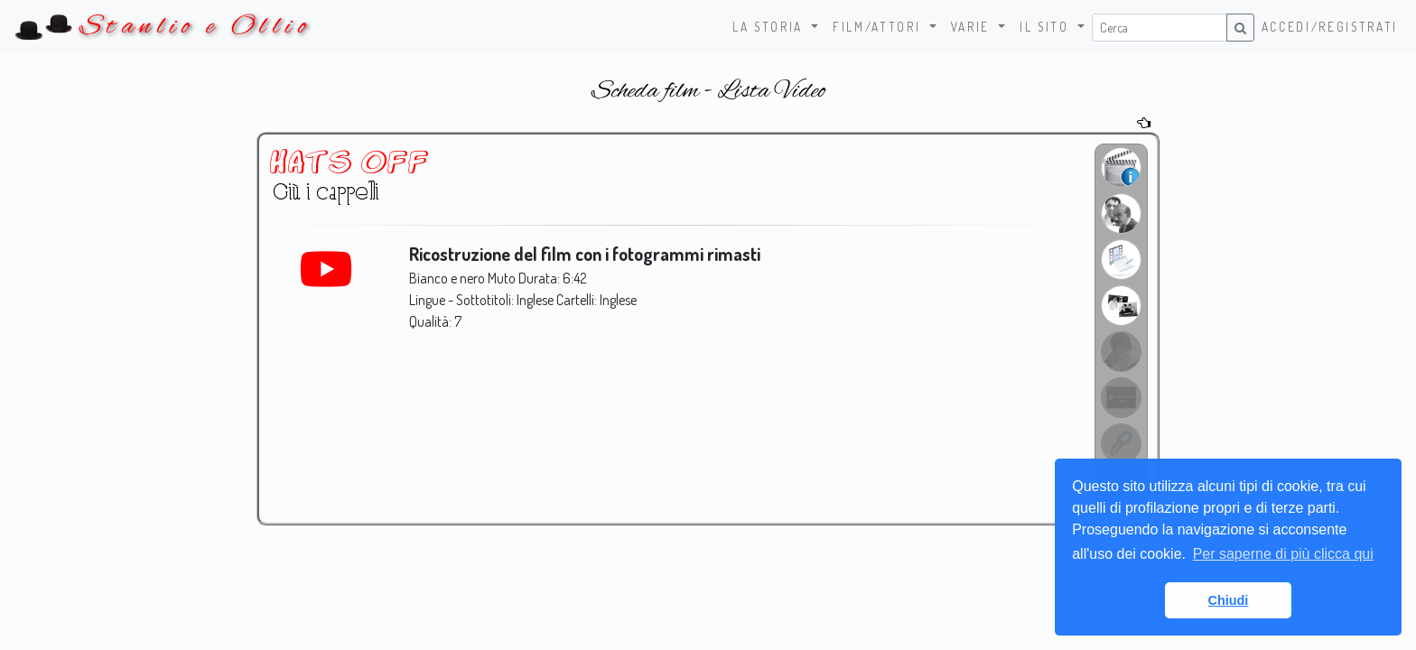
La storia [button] (770, 26)
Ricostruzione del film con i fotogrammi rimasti (586, 254)
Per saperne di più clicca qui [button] (1283, 554)
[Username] (1159, 28)
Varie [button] (973, 26)
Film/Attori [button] (879, 26)
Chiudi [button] (1228, 600)
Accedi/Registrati (1330, 26)
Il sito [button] (1047, 26)
